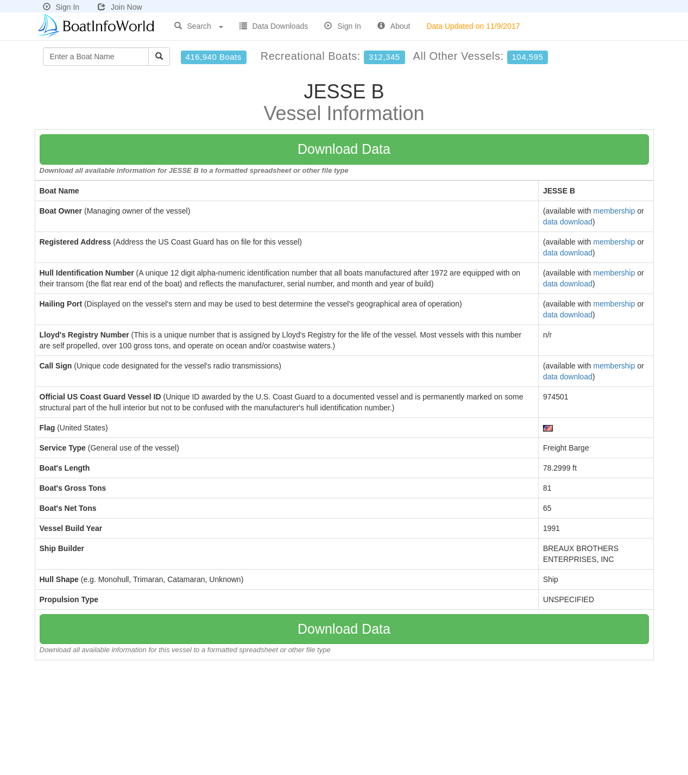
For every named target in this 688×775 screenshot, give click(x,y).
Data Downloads (273, 26)
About (394, 26)
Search (198, 26)
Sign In (61, 7)
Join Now (120, 7)
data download (567, 221)
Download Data (344, 149)
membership (614, 211)
